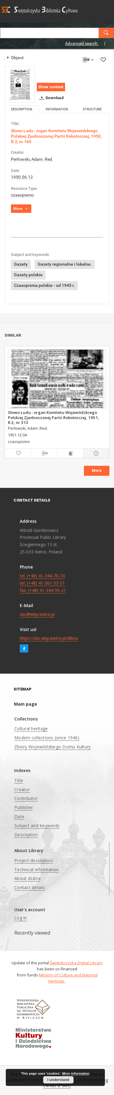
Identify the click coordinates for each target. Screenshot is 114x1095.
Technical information (36, 869)
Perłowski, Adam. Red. (32, 159)
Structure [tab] (92, 109)
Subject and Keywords (37, 825)
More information (75, 1073)
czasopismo (22, 195)
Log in (20, 918)
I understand (58, 1080)
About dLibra (27, 878)
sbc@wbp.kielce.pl (37, 614)
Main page (25, 704)
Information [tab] (57, 109)
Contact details (29, 887)
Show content (51, 87)
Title (18, 780)
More (97, 470)
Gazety (21, 264)
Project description (33, 860)
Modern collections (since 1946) (46, 738)
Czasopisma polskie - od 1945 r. (44, 285)
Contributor (26, 798)
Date (19, 816)
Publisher (23, 807)
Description (26, 835)
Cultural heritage (31, 728)
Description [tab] (21, 109)
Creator (22, 789)
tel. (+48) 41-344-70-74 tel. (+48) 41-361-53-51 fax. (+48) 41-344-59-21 (43, 583)
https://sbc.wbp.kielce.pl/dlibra (49, 638)
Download (50, 98)
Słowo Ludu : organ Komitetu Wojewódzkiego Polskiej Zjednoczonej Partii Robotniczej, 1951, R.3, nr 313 (53, 417)
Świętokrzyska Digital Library (76, 963)
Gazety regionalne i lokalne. (65, 264)
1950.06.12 (22, 177)
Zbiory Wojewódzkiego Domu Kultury (52, 747)
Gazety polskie (28, 274)
